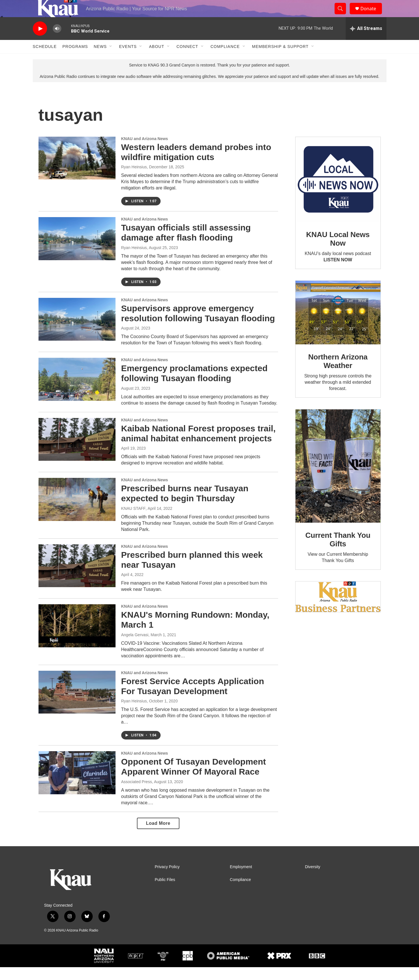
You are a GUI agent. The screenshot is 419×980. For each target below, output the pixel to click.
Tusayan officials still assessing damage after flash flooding (186, 245)
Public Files (165, 892)
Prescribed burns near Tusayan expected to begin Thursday (184, 506)
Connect (187, 59)
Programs (75, 59)
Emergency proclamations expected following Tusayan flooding (194, 386)
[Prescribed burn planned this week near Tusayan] (77, 578)
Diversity (312, 880)
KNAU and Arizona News (144, 151)
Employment (241, 880)
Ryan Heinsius (134, 179)
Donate (372, 15)
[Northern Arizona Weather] (337, 325)
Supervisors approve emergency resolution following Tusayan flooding (198, 326)
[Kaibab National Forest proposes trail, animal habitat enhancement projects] (77, 452)
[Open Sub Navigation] (111, 59)
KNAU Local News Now (337, 251)
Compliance (225, 59)
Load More (158, 836)
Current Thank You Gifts (337, 552)
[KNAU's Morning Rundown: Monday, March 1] (77, 638)
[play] (39, 41)
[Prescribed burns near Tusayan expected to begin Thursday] (77, 512)
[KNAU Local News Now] (337, 192)
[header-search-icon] (343, 15)
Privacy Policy (167, 880)
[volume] (57, 41)
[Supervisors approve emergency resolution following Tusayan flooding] (77, 332)
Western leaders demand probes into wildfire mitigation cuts (196, 165)
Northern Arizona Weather (337, 374)
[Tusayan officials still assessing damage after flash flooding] (77, 251)
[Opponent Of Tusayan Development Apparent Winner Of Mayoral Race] (77, 785)
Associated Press (136, 794)
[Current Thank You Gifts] (337, 479)
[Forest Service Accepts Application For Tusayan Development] (77, 705)
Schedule (45, 59)
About (156, 59)
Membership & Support (280, 59)
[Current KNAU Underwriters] (337, 609)
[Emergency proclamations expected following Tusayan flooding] (77, 392)
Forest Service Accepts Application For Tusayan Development (192, 699)
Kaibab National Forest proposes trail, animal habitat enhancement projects (198, 446)
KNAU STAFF (133, 521)
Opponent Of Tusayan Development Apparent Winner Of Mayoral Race (193, 779)
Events (128, 59)
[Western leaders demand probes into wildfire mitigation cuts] (77, 170)
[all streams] (366, 41)
